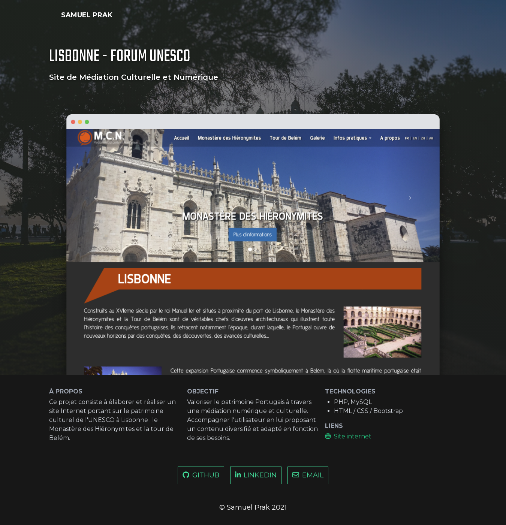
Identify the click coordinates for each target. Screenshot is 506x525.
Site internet (348, 436)
